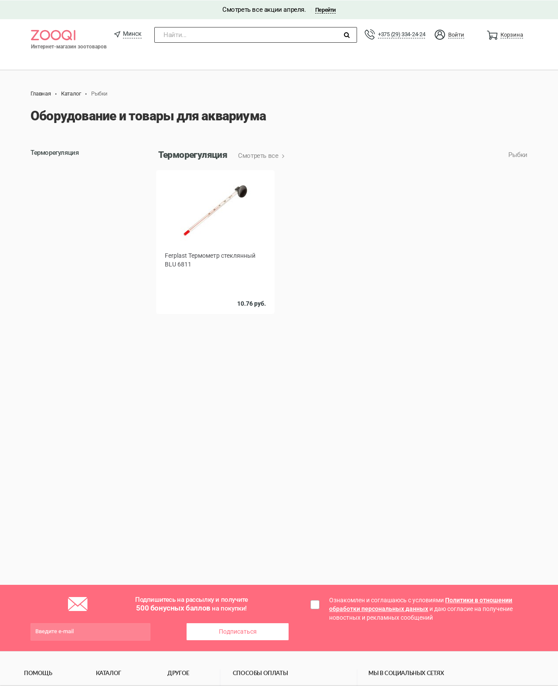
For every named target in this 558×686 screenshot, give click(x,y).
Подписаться (238, 631)
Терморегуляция (54, 153)
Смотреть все (259, 156)
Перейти (325, 9)
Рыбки (517, 155)
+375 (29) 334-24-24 (401, 34)
